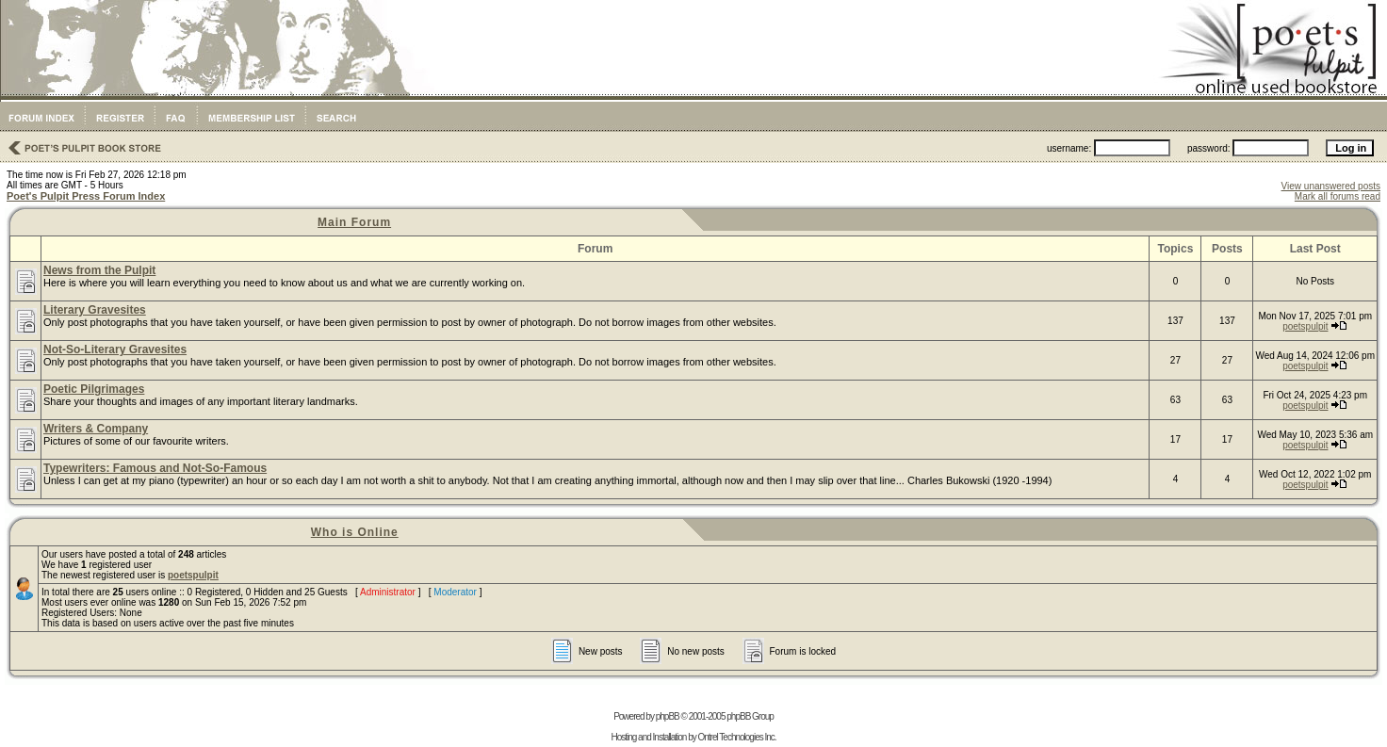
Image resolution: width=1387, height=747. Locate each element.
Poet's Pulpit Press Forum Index (86, 196)
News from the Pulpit (99, 270)
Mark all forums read (1337, 196)
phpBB (667, 716)
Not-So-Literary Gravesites (115, 349)
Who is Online (355, 532)
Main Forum (354, 222)
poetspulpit (1305, 326)
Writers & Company (95, 428)
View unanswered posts (1330, 186)
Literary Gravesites (94, 310)
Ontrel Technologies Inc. (736, 737)
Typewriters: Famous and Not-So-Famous (155, 468)
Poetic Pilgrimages (93, 389)
